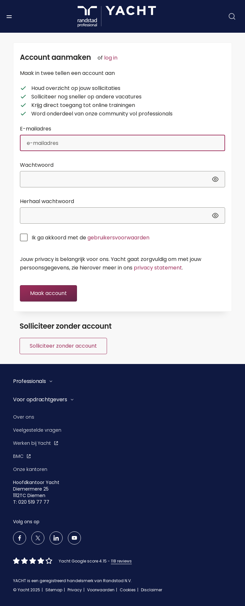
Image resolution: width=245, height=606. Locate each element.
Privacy (75, 590)
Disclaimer (151, 590)
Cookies (128, 590)
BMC (22, 456)
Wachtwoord (37, 165)
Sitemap (53, 590)
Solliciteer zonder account (63, 346)
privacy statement (158, 267)
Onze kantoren (30, 469)
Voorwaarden (101, 590)
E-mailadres (35, 128)
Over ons (23, 417)
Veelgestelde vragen (37, 430)
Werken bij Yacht (35, 443)
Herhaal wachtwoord (47, 201)
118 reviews (121, 561)
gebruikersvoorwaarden (118, 237)
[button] (116, 381)
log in (110, 57)
